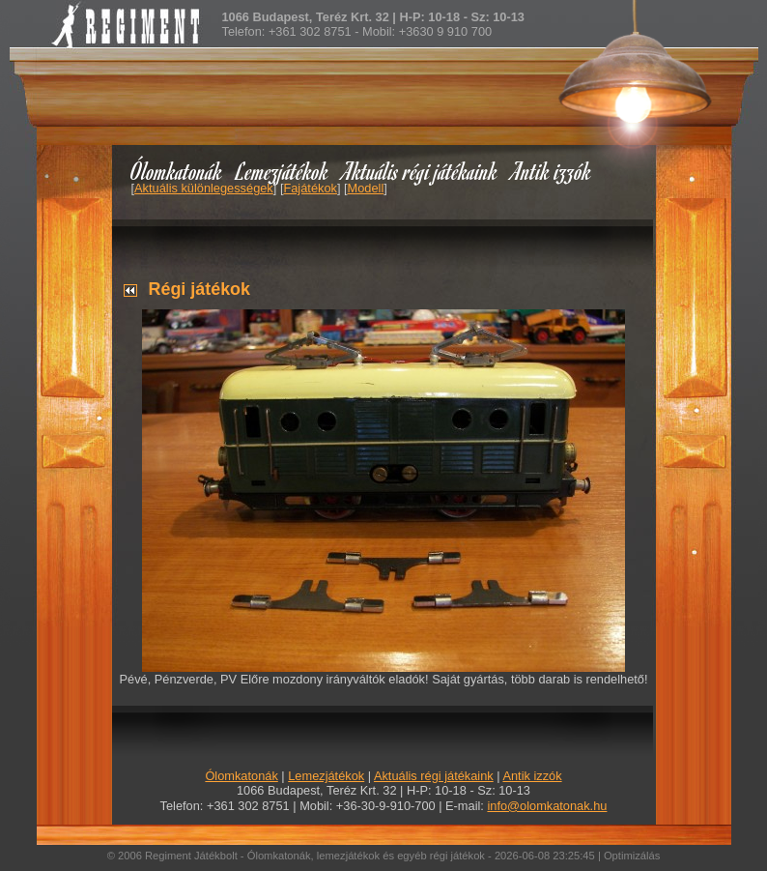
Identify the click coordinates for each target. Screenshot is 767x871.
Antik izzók (551, 171)
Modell (366, 188)
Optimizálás (632, 855)
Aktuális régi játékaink (420, 171)
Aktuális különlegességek (203, 188)
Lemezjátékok (282, 171)
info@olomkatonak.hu (547, 805)
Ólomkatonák (176, 171)
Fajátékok (309, 188)
